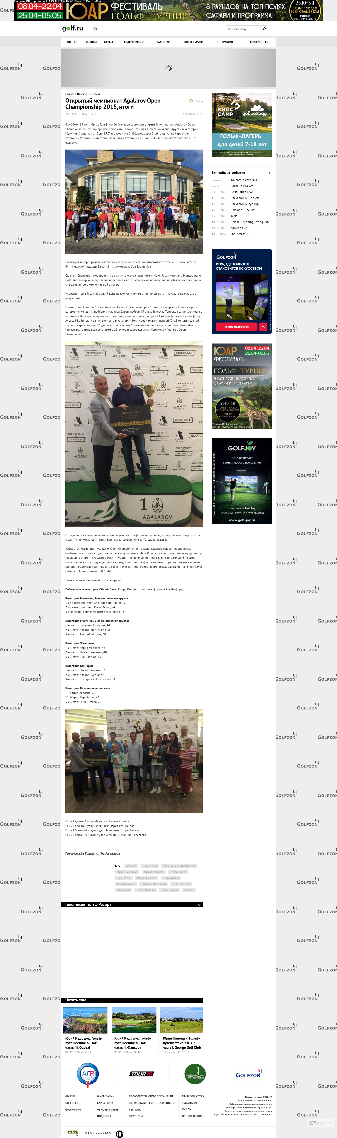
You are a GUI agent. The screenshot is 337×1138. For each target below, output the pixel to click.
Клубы (108, 42)
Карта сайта (105, 1103)
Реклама (135, 1110)
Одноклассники (193, 1116)
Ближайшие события (268, 173)
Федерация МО (134, 42)
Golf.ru (70, 1096)
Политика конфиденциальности (142, 1103)
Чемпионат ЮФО (242, 192)
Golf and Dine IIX (242, 210)
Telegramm (189, 1103)
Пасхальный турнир (244, 204)
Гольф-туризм (193, 42)
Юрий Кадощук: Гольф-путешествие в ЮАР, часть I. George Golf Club (182, 1043)
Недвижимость (257, 42)
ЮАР (233, 216)
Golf (72, 28)
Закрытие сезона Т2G (246, 180)
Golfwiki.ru (73, 1110)
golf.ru (73, 1133)
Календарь (164, 42)
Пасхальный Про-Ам (244, 198)
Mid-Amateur (239, 234)
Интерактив (225, 42)
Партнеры (136, 1116)
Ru (95, 29)
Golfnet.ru (72, 1103)
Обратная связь (108, 1110)
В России (95, 94)
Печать (199, 101)
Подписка (104, 1116)
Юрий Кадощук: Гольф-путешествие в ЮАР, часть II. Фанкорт (132, 1043)
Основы (91, 42)
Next (249, 68)
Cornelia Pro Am (241, 186)
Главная (70, 94)
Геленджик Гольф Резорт (199, 904)
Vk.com (187, 1109)
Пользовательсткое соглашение (142, 1096)
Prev (88, 68)
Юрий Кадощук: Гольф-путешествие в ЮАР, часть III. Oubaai (83, 1043)
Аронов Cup (239, 228)
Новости (72, 42)
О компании (105, 1096)
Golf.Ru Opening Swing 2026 (250, 222)
